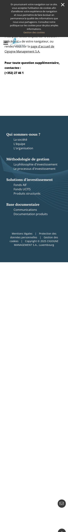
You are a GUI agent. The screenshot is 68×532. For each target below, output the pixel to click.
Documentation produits (31, 214)
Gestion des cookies (34, 32)
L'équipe (19, 144)
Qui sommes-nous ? (23, 134)
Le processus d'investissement (34, 169)
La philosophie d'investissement (35, 164)
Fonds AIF (20, 185)
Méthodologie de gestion (27, 159)
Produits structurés (27, 193)
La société (20, 140)
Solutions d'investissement (29, 179)
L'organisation (23, 148)
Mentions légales (22, 233)
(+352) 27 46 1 (14, 73)
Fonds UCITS (22, 189)
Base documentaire (23, 204)
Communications (25, 210)
